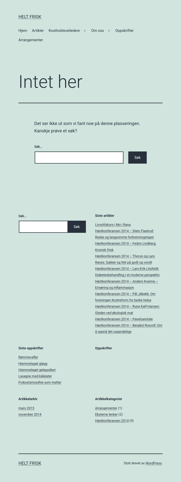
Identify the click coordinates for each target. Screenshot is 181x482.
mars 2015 (26, 408)
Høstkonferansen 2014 (112, 421)
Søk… (38, 147)
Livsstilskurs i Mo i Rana (113, 225)
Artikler (38, 30)
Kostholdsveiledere (64, 30)
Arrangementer (30, 40)
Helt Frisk (29, 16)
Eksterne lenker (106, 414)
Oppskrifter (124, 30)
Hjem (22, 30)
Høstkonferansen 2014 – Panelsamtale (124, 319)
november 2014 (29, 414)
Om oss (97, 30)
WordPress (154, 463)
